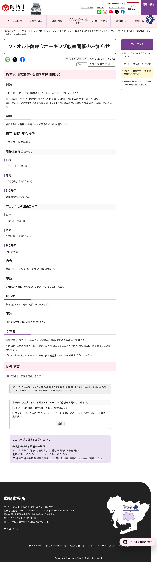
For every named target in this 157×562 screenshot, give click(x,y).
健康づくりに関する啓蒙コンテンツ (91, 31)
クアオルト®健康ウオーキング (25, 376)
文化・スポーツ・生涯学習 (78, 21)
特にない (19, 413)
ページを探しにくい (66, 413)
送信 (60, 423)
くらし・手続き (14, 21)
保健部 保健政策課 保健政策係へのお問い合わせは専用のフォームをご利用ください (60, 458)
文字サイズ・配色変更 (117, 7)
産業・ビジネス (99, 21)
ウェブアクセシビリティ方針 (118, 546)
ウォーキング (117, 31)
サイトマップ (37, 546)
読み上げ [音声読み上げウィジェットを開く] (100, 7)
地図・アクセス (14, 529)
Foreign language (114, 3)
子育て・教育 (36, 21)
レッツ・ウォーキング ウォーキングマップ (137, 54)
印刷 (80, 64)
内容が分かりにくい (39, 413)
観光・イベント (142, 21)
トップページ (24, 31)
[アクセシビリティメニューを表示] (150, 19)
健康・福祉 (57, 21)
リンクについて (92, 546)
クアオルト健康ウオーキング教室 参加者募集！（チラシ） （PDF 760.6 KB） (51, 355)
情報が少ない (88, 413)
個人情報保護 (73, 546)
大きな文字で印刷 (99, 64)
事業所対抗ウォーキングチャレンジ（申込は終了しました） (137, 83)
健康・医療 (51, 31)
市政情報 (121, 21)
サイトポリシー (55, 546)
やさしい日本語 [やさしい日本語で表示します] (87, 7)
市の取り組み (65, 31)
